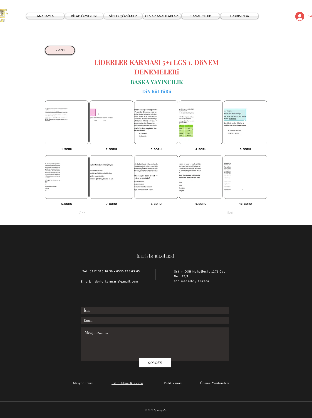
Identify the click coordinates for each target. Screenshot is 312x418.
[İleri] (221, 213)
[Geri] (94, 213)
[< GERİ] (60, 50)
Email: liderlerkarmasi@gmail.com (110, 281)
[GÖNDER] (155, 362)
